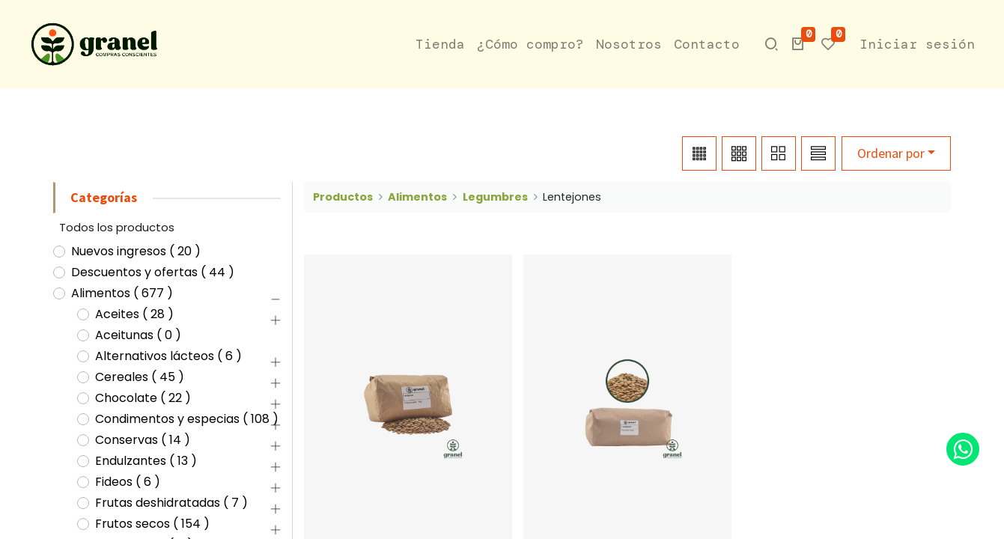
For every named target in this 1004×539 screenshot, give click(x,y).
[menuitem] (440, 44)
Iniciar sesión (917, 44)
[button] (798, 44)
